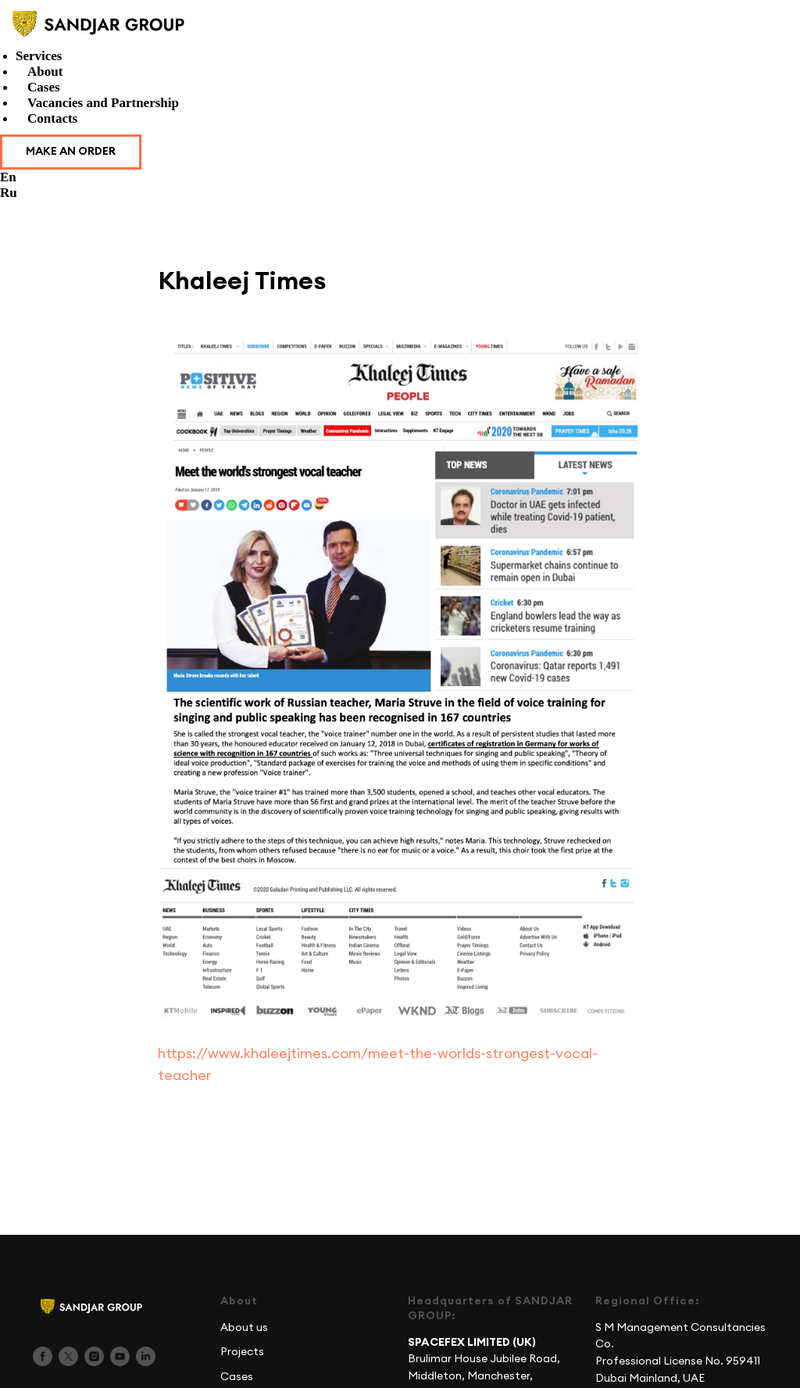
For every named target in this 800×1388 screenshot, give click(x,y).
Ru (8, 192)
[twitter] (68, 1363)
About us (244, 1334)
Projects (242, 1359)
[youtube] (120, 1363)
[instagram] (94, 1363)
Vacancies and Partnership (103, 102)
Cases (43, 87)
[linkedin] (145, 1363)
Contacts (52, 118)
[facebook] (42, 1363)
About (44, 71)
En (8, 177)
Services (39, 55)
